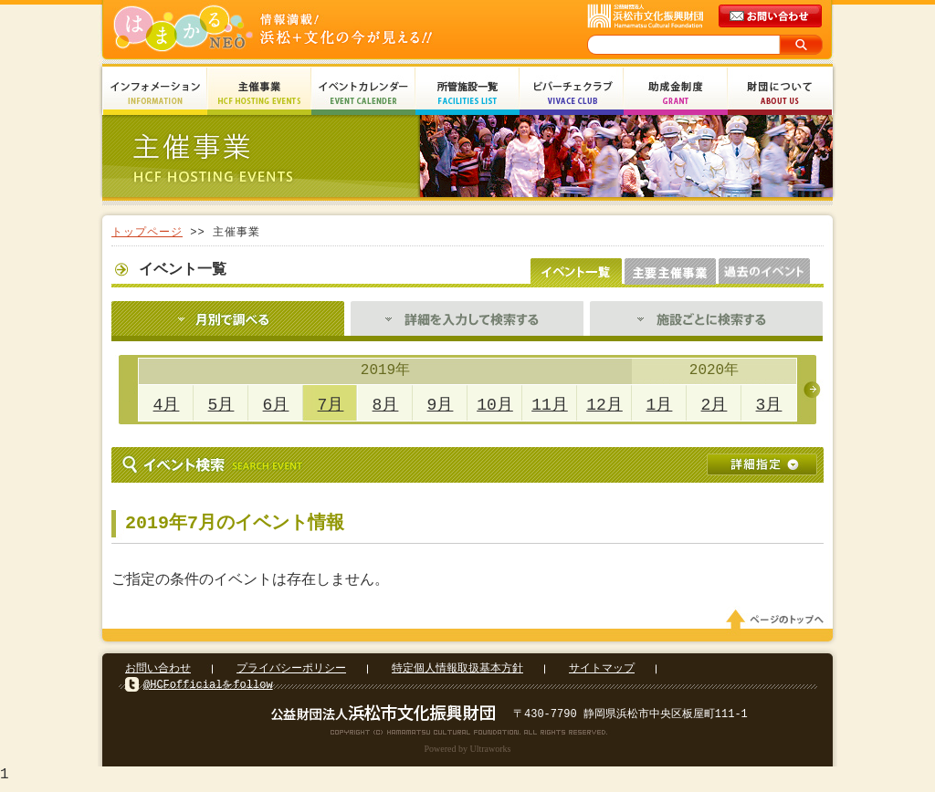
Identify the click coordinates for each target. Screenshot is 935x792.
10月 (495, 405)
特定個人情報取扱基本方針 (457, 674)
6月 (276, 405)
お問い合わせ (158, 674)
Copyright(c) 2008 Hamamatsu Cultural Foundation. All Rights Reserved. (468, 737)
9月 (440, 405)
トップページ (147, 232)
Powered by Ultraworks (468, 754)
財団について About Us (780, 93)
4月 (166, 405)
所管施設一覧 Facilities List (467, 93)
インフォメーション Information (155, 93)
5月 (221, 405)
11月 (549, 405)
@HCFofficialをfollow (208, 690)
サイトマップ (602, 674)
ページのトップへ (778, 625)
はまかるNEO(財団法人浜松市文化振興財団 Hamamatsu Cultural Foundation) (312, 30)
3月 (769, 405)
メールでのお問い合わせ (772, 16)
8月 (386, 405)
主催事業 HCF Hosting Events (259, 93)
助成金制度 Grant (676, 93)
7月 (331, 405)
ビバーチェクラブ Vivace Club (572, 93)
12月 (604, 405)
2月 (714, 405)
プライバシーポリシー (291, 674)
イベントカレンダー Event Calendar (363, 93)
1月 (659, 405)
